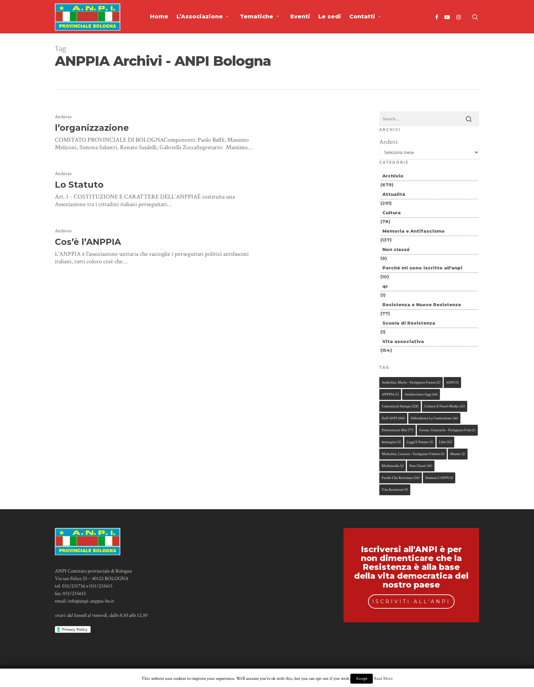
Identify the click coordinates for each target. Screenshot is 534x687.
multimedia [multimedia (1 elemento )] (392, 466)
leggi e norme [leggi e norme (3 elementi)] (420, 442)
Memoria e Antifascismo (413, 231)
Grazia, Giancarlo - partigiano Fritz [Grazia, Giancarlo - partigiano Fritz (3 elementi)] (447, 430)
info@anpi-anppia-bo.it (91, 601)
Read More (383, 678)
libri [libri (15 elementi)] (445, 442)
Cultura (391, 212)
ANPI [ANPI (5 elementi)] (452, 382)
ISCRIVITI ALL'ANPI (411, 601)
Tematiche (259, 16)
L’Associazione (203, 16)
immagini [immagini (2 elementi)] (391, 442)
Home (159, 16)
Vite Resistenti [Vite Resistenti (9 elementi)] (395, 489)
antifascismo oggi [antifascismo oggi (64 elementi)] (421, 394)
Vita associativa (403, 341)
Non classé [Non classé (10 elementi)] (420, 466)
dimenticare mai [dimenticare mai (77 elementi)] (397, 430)
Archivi (388, 142)
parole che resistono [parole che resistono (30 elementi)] (400, 477)
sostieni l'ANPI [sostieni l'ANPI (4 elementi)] (439, 477)
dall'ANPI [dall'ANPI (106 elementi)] (393, 418)
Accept (361, 679)
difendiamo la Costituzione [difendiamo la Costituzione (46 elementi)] (434, 418)
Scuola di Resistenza (408, 323)
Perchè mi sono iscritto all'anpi (422, 267)
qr (385, 286)
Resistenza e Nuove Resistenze (421, 304)
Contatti (365, 16)
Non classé (396, 249)
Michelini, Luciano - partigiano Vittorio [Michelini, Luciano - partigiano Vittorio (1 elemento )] (413, 454)
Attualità (393, 194)
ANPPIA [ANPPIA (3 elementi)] (390, 394)
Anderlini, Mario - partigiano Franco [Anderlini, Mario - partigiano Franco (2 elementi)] (411, 382)
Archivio (63, 117)
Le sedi (329, 16)
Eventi (300, 16)
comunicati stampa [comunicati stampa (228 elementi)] (400, 406)
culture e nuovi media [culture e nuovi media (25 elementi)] (444, 406)
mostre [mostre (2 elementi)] (457, 454)
